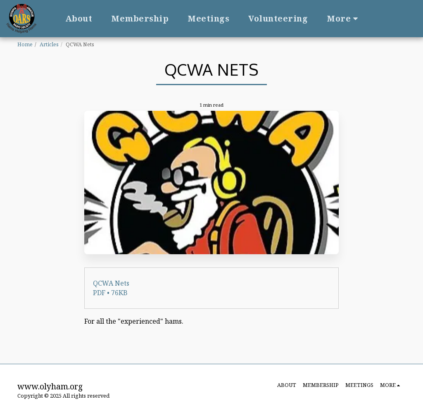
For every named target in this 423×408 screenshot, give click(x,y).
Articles (49, 44)
